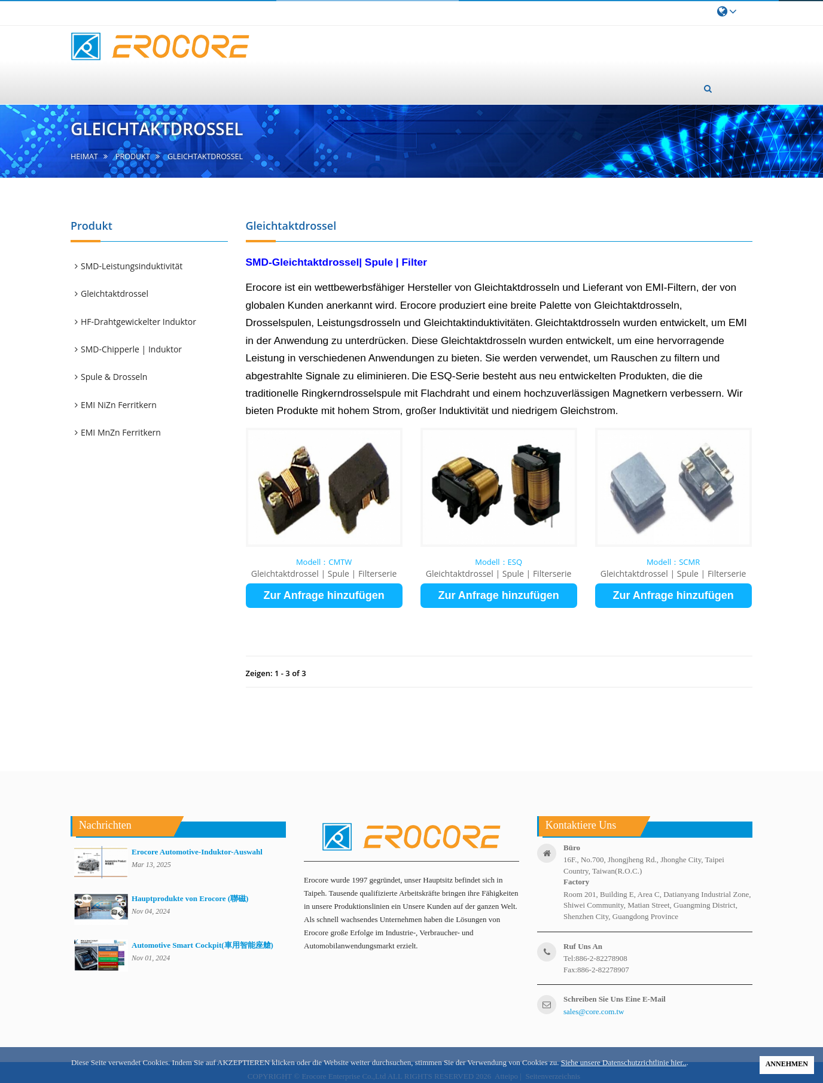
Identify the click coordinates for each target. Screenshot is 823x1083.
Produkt (132, 156)
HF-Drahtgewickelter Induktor (139, 321)
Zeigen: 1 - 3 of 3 (276, 673)
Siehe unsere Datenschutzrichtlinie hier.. (624, 1062)
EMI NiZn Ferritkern (120, 404)
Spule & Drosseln (115, 376)
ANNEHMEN (787, 1064)
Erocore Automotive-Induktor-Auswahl (197, 851)
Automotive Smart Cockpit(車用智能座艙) (202, 945)
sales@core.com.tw (593, 1011)
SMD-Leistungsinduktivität (132, 266)
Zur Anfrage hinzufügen (323, 595)
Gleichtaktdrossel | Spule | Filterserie (324, 573)
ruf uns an (582, 946)
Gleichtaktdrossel (115, 293)
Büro (571, 847)
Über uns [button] (331, 77)
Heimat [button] (269, 87)
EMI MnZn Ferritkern (122, 432)
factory (576, 881)
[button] (708, 88)
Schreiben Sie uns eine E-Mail (614, 998)
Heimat (84, 156)
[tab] (155, 266)
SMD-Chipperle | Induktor (132, 349)
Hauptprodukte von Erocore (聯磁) (190, 898)
